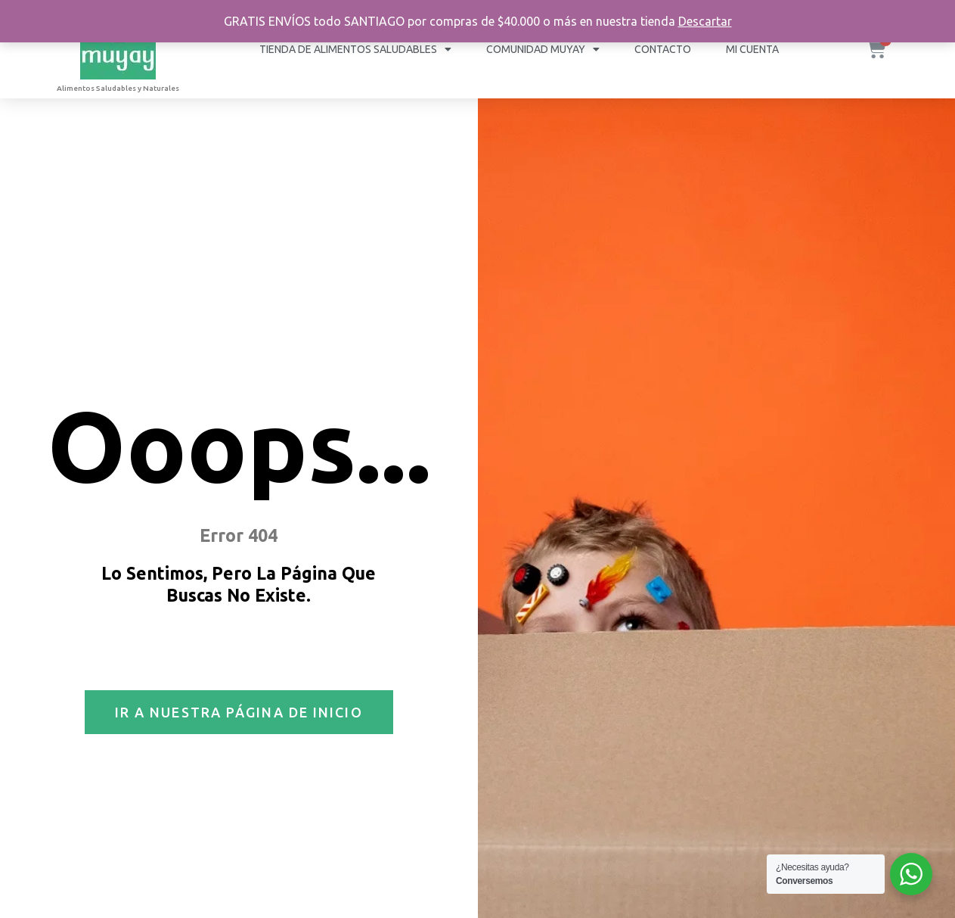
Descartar (705, 21)
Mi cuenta (752, 49)
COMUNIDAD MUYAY (543, 49)
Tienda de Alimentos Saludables (355, 49)
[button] (239, 712)
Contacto (662, 49)
